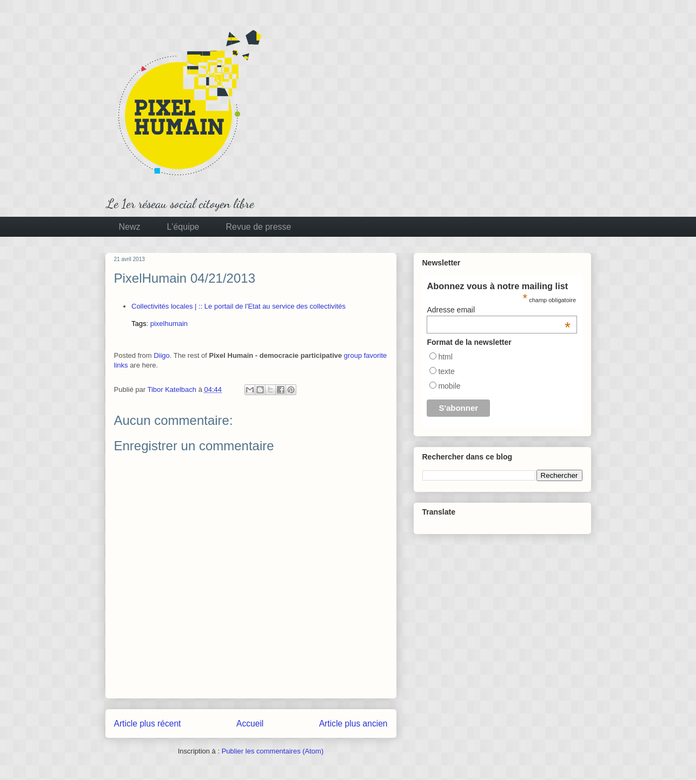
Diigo (162, 355)
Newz (130, 226)
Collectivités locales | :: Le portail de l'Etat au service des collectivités (238, 306)
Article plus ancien (353, 723)
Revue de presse (258, 226)
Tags (138, 323)
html (445, 356)
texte (446, 371)
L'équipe (183, 226)
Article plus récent (147, 723)
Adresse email (499, 309)
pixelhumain (169, 323)
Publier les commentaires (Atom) (273, 751)
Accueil (249, 723)
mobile (449, 386)
